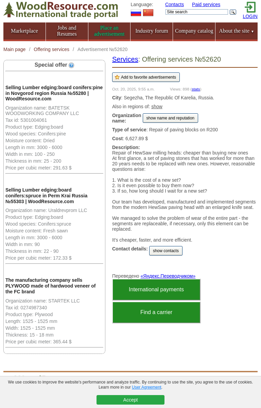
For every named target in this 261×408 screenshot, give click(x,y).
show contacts (166, 250)
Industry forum (151, 31)
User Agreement (146, 387)
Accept (130, 400)
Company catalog (194, 31)
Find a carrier (156, 312)
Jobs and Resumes (67, 31)
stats (196, 89)
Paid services (206, 4)
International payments (156, 289)
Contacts (174, 4)
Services (125, 59)
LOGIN (250, 16)
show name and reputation (170, 118)
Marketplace (24, 31)
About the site (236, 31)
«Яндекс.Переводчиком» (168, 276)
